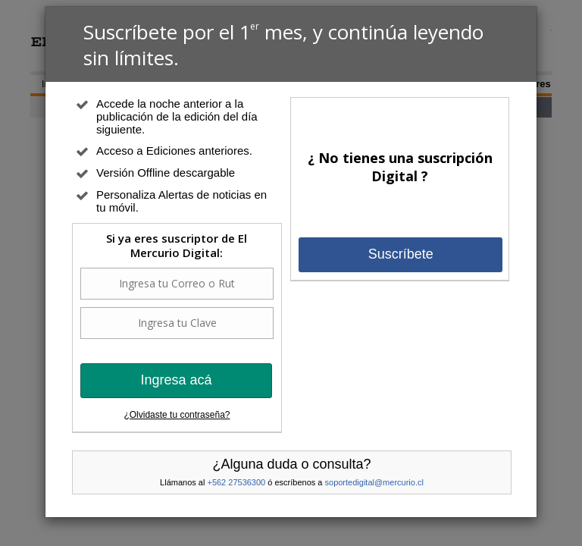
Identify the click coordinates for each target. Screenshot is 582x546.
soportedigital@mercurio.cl (374, 482)
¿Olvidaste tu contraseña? (177, 415)
